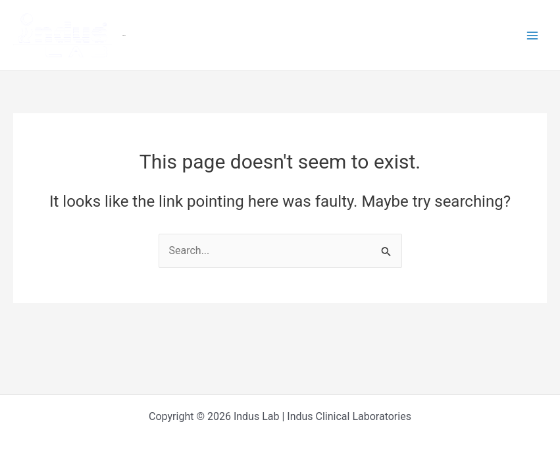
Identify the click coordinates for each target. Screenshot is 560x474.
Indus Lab (124, 35)
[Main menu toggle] (532, 35)
